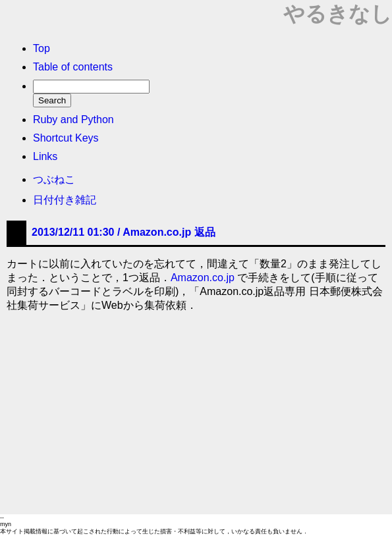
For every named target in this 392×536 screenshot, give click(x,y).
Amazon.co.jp (203, 277)
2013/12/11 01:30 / (123, 232)
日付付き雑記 (64, 199)
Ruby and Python (73, 119)
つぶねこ (54, 179)
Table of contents (73, 66)
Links (45, 156)
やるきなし (337, 14)
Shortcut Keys (66, 138)
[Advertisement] (196, 415)
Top (41, 48)
